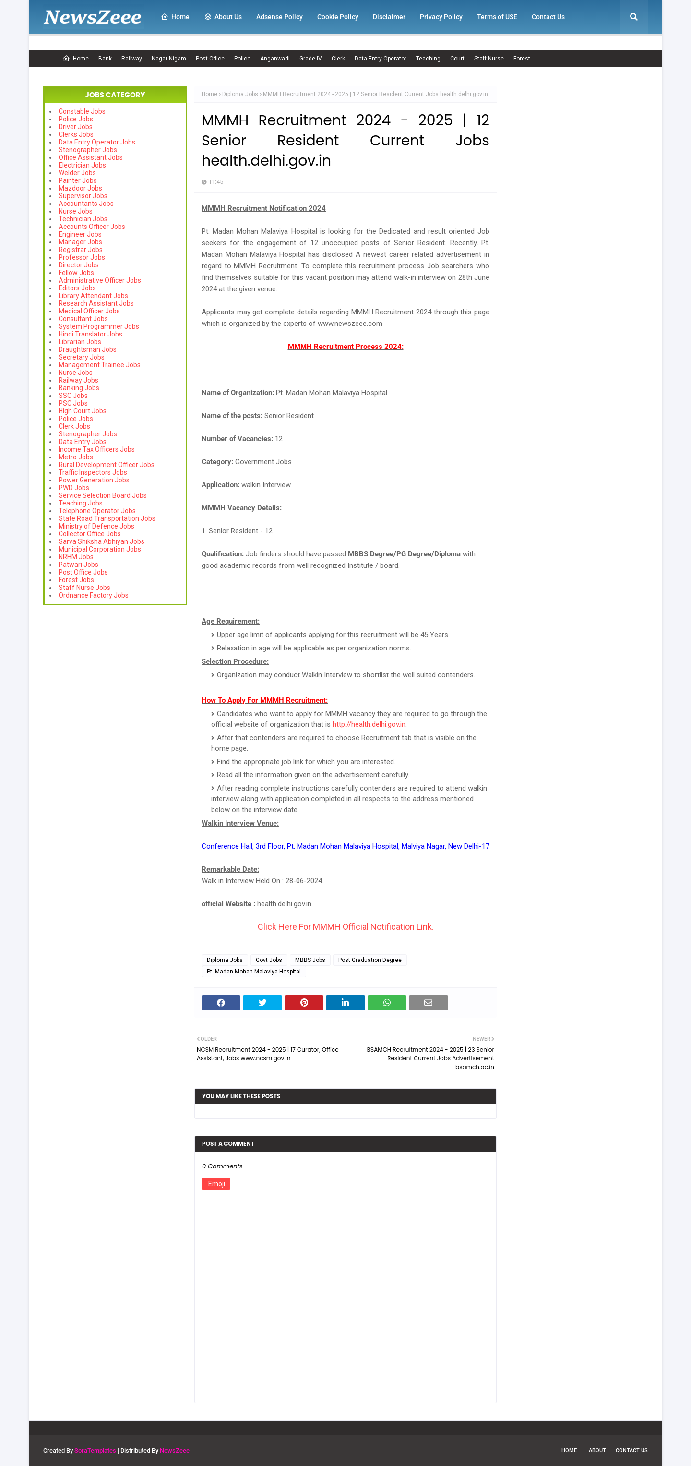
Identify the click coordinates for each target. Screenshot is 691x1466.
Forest (521, 58)
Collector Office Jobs (90, 534)
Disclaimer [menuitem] (389, 17)
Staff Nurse (489, 58)
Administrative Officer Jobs (100, 280)
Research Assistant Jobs (96, 303)
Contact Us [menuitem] (548, 17)
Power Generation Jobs (94, 480)
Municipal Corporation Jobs (100, 549)
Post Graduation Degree (370, 960)
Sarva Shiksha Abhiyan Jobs (101, 541)
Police (242, 58)
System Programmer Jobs (99, 326)
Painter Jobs (78, 180)
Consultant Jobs (83, 319)
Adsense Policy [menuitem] (279, 17)
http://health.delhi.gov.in (369, 724)
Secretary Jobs (82, 357)
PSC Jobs (73, 403)
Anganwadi (275, 58)
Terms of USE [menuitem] (497, 17)
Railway (131, 58)
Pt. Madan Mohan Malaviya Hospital (254, 971)
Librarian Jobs (80, 342)
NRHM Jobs (76, 557)
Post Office (210, 58)
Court (457, 58)
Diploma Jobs (240, 94)
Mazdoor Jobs (80, 188)
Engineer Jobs (80, 234)
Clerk (338, 58)
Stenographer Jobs (88, 150)
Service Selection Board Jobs (103, 495)
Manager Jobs (80, 242)
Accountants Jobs (86, 203)
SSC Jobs (73, 395)
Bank (105, 58)
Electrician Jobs (82, 165)
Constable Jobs (82, 111)
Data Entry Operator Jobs (97, 142)
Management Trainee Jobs (100, 365)
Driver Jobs (76, 127)
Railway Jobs (78, 380)
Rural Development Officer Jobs (107, 465)
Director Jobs (79, 265)
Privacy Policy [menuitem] (441, 17)
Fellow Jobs (76, 272)
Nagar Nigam (169, 58)
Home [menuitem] (175, 17)
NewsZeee (175, 1450)
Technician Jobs (83, 219)
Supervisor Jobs (83, 196)
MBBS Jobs (310, 960)
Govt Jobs (269, 960)
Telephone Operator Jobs (97, 511)
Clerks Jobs (76, 134)
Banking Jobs (79, 388)
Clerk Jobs (74, 426)
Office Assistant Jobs (91, 157)
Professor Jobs (82, 257)
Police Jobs (76, 119)
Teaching (428, 58)
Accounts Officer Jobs (92, 226)
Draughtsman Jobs (88, 349)
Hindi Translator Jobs (90, 334)
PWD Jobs (74, 488)
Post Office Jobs (83, 572)
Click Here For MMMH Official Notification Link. (346, 927)
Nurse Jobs (76, 211)
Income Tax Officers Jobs (97, 449)
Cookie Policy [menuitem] (337, 17)
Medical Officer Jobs (89, 311)
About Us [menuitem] (223, 17)
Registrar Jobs (81, 249)
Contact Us (632, 1450)
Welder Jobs (77, 173)
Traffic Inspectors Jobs (93, 472)
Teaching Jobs (81, 503)
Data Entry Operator (380, 58)
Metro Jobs (76, 457)
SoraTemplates (95, 1450)
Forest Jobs (76, 580)
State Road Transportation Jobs (107, 518)
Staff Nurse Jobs (84, 587)
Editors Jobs (77, 288)
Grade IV (310, 58)
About (597, 1450)
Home (75, 58)
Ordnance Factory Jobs (94, 595)
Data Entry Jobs (83, 441)
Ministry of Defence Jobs (96, 526)
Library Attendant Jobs (93, 296)
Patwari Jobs (78, 564)
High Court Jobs (83, 411)
